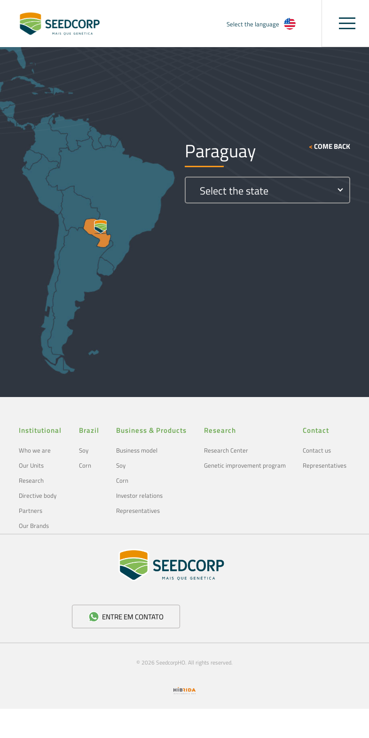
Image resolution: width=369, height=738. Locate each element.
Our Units (31, 465)
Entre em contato (126, 617)
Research (31, 480)
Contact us (317, 450)
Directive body (37, 495)
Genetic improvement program (245, 465)
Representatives (138, 510)
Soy (83, 450)
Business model (136, 450)
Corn (85, 465)
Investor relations (139, 495)
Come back (329, 146)
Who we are (35, 450)
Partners (30, 510)
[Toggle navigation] (347, 23)
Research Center (226, 450)
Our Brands (34, 525)
